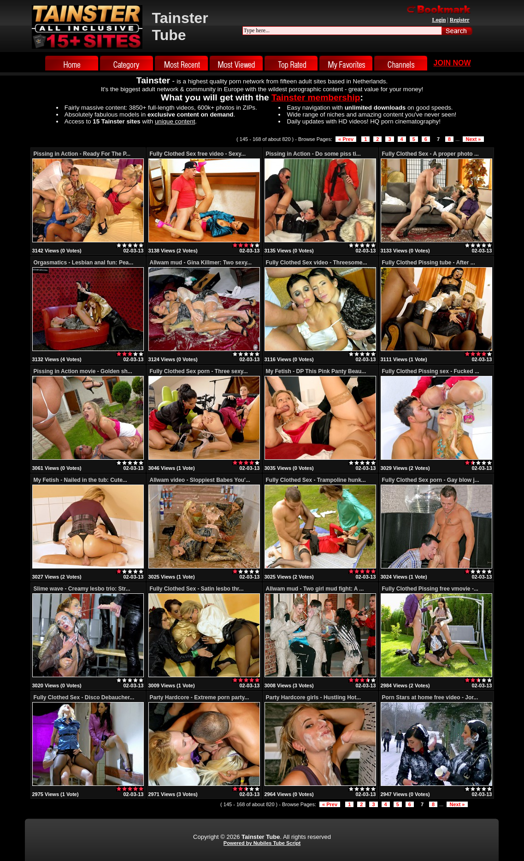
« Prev (345, 139)
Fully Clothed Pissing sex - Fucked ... (430, 371)
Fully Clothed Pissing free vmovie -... (430, 589)
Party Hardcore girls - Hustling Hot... (313, 697)
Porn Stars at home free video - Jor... (430, 697)
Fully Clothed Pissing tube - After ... (428, 262)
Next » (473, 139)
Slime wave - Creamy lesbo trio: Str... (82, 589)
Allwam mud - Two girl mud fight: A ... (315, 589)
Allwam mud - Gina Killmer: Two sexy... (201, 262)
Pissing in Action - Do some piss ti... (313, 154)
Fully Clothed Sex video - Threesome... (316, 262)
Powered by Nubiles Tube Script (262, 843)
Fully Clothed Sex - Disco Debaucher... (84, 697)
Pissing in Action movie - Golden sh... (83, 371)
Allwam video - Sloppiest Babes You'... (200, 480)
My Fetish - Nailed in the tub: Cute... (80, 480)
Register (460, 20)
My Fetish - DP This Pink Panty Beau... (316, 371)
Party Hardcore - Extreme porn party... (199, 697)
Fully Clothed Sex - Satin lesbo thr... (197, 589)
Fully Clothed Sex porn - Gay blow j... (430, 480)
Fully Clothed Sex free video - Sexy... (198, 154)
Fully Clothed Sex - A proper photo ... (430, 154)
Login (439, 20)
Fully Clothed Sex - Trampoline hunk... (316, 480)
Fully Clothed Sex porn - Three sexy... (199, 371)
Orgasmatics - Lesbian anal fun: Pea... (84, 262)
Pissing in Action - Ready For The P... (82, 154)
